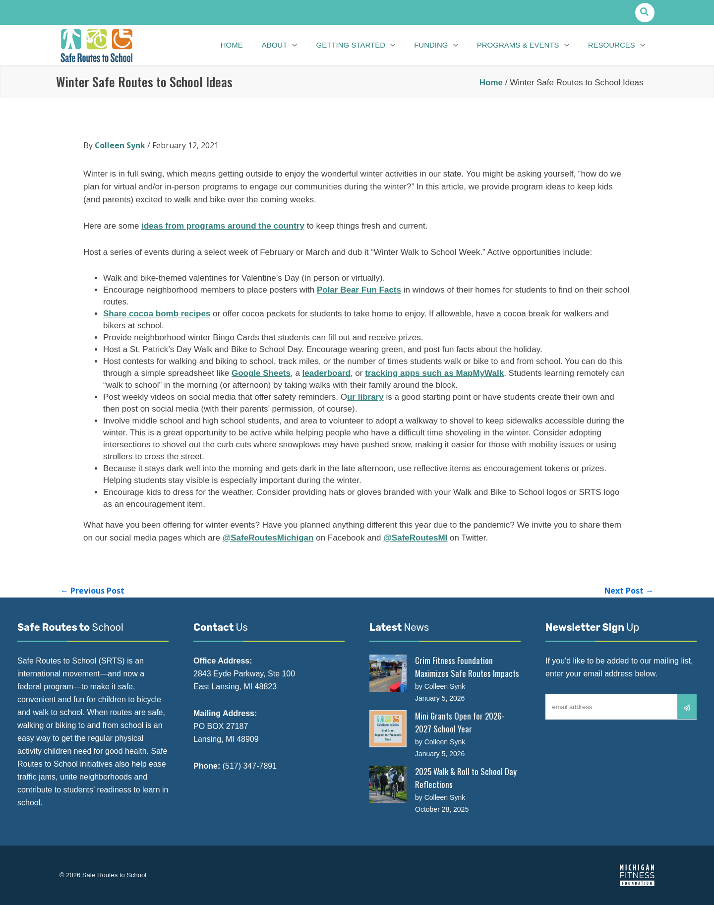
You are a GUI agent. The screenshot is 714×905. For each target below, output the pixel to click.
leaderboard (326, 373)
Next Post (629, 591)
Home (491, 82)
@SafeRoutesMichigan (268, 538)
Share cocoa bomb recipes (156, 313)
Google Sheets (261, 373)
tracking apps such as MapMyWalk (434, 373)
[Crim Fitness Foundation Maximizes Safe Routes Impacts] (388, 673)
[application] (301, 45)
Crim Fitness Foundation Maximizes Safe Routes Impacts (467, 666)
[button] (644, 12)
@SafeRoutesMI (415, 538)
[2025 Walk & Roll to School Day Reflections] (388, 784)
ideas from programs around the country (222, 226)
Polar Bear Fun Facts (359, 290)
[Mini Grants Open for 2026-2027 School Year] (388, 728)
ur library (365, 397)
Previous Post (92, 591)
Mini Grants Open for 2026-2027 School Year (460, 722)
